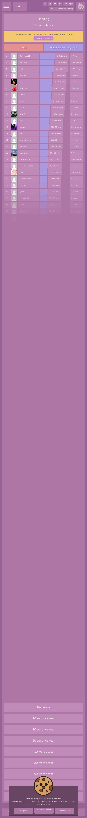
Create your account (43, 38)
